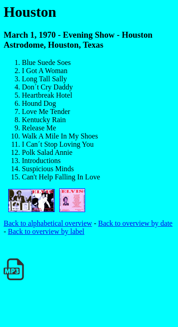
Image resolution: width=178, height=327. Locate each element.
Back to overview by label (46, 231)
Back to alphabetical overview (48, 223)
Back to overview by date (135, 223)
